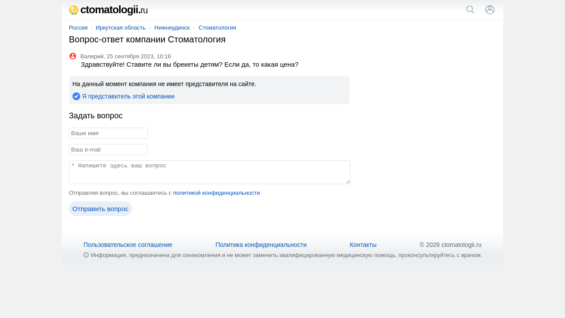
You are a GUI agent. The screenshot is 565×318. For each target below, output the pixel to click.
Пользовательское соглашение (128, 244)
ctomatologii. (108, 9)
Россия (78, 27)
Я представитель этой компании (128, 96)
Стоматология (217, 27)
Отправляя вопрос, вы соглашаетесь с (164, 192)
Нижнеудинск (172, 27)
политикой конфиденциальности (216, 192)
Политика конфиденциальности (261, 244)
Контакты (363, 244)
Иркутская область (121, 27)
